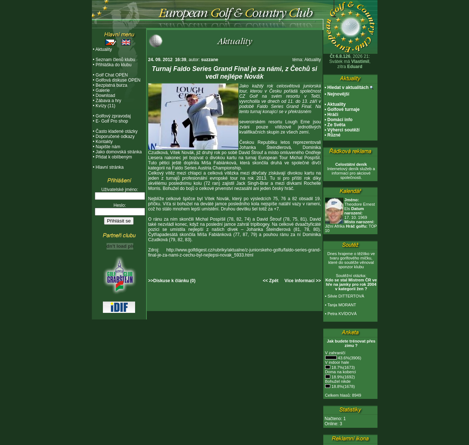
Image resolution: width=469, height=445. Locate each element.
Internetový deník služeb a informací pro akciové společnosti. (351, 171)
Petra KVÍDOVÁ (342, 313)
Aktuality (103, 49)
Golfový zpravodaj (113, 116)
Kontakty (104, 141)
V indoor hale (337, 362)
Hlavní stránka (110, 167)
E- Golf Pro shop (112, 121)
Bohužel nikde (338, 381)
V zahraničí (335, 353)
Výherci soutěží (343, 129)
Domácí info (340, 119)
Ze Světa (336, 124)
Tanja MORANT (341, 305)
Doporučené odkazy (115, 136)
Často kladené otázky (117, 131)
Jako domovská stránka (119, 151)
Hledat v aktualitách (348, 87)
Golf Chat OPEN (112, 75)
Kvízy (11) (105, 105)
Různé (333, 135)
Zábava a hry (108, 100)
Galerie (103, 90)
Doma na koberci (340, 372)
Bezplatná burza (111, 85)
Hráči (332, 114)
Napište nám (108, 146)
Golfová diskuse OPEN (118, 80)
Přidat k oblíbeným (114, 157)
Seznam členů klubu (115, 59)
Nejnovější (338, 94)
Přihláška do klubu (113, 64)
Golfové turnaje (343, 109)
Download (105, 95)
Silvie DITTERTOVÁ (346, 296)
